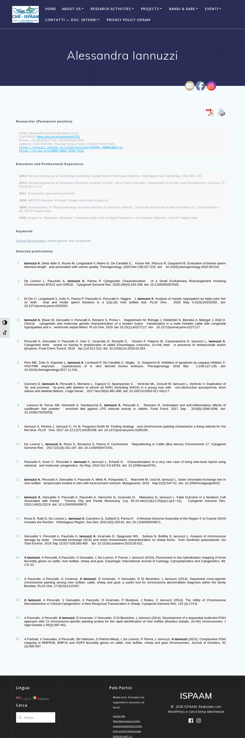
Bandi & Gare (182, 8)
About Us (71, 8)
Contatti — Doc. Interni (71, 19)
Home (50, 8)
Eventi (211, 8)
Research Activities (111, 8)
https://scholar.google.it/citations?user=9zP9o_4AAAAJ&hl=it (71, 147)
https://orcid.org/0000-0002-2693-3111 (51, 151)
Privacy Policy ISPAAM (128, 19)
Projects (150, 8)
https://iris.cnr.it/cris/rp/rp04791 (58, 137)
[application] (129, 706)
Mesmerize (215, 711)
